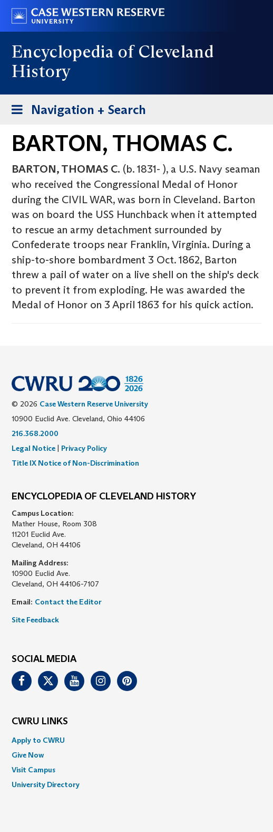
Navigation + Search (75, 112)
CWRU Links (40, 721)
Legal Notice (33, 448)
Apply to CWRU (38, 740)
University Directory (46, 784)
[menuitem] (136, 740)
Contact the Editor (68, 602)
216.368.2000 (35, 433)
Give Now (28, 755)
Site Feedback (35, 620)
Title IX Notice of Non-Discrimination (75, 463)
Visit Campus (33, 769)
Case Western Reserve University (94, 404)
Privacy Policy (84, 448)
